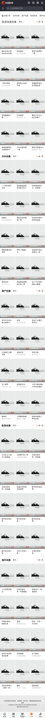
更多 (21, 22)
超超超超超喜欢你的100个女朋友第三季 (22, 188)
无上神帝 (5, 384)
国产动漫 (25, 16)
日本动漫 (16, 16)
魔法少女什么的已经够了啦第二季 (37, 117)
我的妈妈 (35, 686)
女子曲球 (35, 653)
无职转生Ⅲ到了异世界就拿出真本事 (37, 220)
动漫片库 (6, 16)
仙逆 (18, 320)
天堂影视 (7, 2)
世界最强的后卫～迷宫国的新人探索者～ (37, 188)
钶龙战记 (20, 51)
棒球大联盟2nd (37, 147)
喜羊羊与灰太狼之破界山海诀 (7, 322)
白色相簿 (20, 115)
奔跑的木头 (21, 384)
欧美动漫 (33, 16)
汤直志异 (20, 352)
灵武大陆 (35, 352)
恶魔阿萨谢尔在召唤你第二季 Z (37, 85)
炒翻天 (4, 218)
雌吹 (18, 686)
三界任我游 (6, 83)
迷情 (18, 621)
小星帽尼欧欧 (22, 416)
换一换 (40, 21)
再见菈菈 (5, 282)
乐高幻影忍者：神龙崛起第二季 (7, 489)
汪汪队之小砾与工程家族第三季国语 (7, 457)
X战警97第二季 (22, 455)
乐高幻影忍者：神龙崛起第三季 (37, 457)
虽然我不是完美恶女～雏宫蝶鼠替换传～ (37, 252)
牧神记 (4, 416)
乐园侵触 (20, 653)
